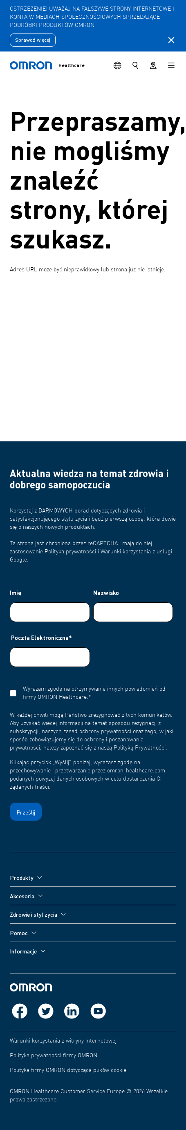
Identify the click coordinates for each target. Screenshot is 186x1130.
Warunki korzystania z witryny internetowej (63, 1041)
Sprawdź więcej (32, 40)
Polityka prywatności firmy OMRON (53, 1055)
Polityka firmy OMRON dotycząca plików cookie (68, 1070)
